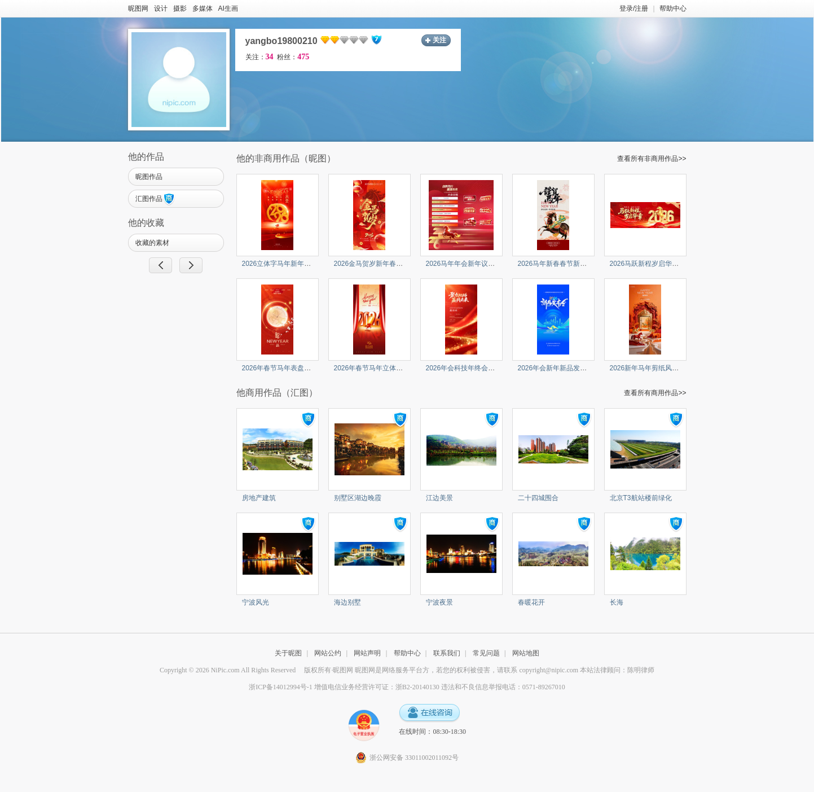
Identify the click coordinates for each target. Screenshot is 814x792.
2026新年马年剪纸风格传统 (651, 368)
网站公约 (327, 653)
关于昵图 (288, 653)
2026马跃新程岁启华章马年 (651, 264)
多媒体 (202, 8)
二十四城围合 (538, 498)
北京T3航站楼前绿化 (641, 498)
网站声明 (367, 653)
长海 (616, 602)
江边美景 (439, 498)
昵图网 (138, 8)
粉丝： (293, 57)
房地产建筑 (259, 498)
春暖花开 (531, 602)
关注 (439, 40)
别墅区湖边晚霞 (357, 498)
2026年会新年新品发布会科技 (563, 368)
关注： (259, 57)
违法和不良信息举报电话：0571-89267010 (503, 687)
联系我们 (446, 653)
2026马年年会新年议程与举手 (471, 264)
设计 (161, 8)
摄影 (180, 8)
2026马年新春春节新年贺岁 (559, 264)
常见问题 (486, 653)
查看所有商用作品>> (655, 393)
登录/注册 (633, 8)
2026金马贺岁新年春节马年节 (379, 264)
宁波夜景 (439, 602)
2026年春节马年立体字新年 (375, 368)
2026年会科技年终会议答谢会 (471, 368)
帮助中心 (673, 8)
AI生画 (228, 8)
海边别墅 (347, 602)
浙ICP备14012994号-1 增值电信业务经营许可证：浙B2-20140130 (344, 687)
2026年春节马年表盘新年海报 (287, 368)
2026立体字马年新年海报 (280, 264)
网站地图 (525, 653)
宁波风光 (255, 602)
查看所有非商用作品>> (651, 159)
